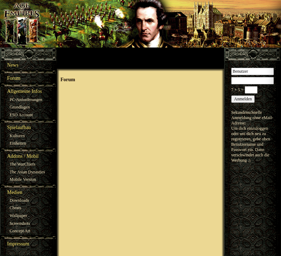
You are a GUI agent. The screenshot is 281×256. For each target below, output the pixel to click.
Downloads (19, 200)
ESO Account (21, 114)
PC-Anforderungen (26, 99)
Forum (13, 78)
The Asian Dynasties (27, 171)
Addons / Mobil (23, 156)
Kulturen (17, 135)
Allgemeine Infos (24, 91)
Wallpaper (18, 215)
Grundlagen (20, 107)
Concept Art (20, 230)
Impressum (18, 243)
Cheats (15, 207)
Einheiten (18, 143)
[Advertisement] (140, 58)
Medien (14, 192)
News (12, 65)
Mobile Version (23, 179)
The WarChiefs (22, 164)
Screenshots (20, 223)
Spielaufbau (19, 127)
